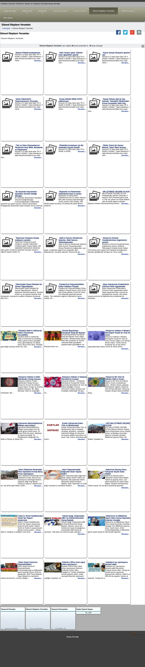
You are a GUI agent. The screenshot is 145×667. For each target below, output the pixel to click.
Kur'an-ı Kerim (80, 11)
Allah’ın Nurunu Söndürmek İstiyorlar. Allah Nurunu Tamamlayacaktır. (70, 240)
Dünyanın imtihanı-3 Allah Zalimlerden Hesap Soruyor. (29, 378)
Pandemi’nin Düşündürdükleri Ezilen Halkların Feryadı (71, 285)
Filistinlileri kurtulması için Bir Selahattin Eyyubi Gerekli (70, 146)
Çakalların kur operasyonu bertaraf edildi (116, 563)
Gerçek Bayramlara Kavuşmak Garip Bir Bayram (73, 331)
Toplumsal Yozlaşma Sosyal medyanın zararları (27, 239)
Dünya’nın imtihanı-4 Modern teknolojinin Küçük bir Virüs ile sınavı (117, 332)
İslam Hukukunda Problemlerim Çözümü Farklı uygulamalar (115, 285)
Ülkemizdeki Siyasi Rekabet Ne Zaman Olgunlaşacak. (28, 285)
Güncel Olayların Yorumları (103, 11)
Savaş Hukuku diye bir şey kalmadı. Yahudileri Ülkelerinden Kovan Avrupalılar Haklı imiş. (115, 101)
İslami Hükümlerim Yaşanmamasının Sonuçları (26, 100)
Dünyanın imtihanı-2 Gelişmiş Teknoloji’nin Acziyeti (74, 378)
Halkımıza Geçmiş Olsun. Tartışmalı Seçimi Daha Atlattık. (116, 471)
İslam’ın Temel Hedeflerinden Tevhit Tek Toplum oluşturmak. (30, 518)
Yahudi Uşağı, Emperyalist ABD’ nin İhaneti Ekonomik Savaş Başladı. (72, 518)
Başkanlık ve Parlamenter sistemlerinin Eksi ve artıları (69, 193)
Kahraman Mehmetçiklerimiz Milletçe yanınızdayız (30, 424)
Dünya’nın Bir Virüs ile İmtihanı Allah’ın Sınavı (114, 378)
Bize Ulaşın (8, 18)
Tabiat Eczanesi (127, 11)
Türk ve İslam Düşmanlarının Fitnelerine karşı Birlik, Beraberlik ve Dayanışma (28, 147)
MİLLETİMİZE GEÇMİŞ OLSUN (116, 192)
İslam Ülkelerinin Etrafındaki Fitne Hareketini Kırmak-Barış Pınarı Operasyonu (30, 471)
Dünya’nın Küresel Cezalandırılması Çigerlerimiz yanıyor (114, 240)
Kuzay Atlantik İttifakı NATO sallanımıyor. (70, 100)
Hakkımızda (27, 12)
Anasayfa (6, 28)
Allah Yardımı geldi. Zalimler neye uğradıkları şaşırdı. (70, 54)
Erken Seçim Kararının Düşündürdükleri (27, 563)
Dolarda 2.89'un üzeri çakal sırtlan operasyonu (73, 563)
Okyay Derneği (9, 11)
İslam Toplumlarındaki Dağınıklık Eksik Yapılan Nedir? (71, 471)
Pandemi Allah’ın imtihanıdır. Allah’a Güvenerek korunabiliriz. (30, 332)
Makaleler (42, 12)
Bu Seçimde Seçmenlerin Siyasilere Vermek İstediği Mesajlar (26, 194)
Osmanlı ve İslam (60, 11)
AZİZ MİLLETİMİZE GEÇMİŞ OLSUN (117, 424)
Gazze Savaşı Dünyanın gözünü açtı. (116, 54)
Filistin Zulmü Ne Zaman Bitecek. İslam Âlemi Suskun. (114, 146)
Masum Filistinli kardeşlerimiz (28, 53)
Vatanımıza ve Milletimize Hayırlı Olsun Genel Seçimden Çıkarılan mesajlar (117, 518)
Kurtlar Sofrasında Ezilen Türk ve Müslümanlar (72, 424)
